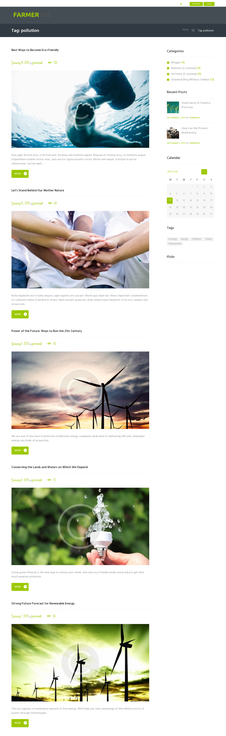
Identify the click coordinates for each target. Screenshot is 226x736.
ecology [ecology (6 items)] (173, 239)
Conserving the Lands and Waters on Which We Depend (55, 468)
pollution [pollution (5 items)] (196, 239)
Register (196, 4)
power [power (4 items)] (209, 239)
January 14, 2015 (20, 62)
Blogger (176, 62)
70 (55, 480)
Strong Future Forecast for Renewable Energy (46, 604)
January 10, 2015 (20, 203)
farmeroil (38, 62)
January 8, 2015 (20, 344)
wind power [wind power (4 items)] (175, 244)
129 (56, 63)
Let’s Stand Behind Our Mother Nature (41, 190)
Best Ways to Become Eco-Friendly (38, 50)
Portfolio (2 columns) (184, 74)
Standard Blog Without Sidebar (190, 80)
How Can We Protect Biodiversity (195, 130)
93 (55, 617)
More (17, 174)
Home (185, 31)
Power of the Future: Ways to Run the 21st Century (51, 331)
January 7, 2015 (20, 617)
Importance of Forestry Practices (196, 105)
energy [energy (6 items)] (184, 239)
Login (209, 4)
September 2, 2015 (177, 118)
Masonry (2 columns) (183, 68)
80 (56, 203)
